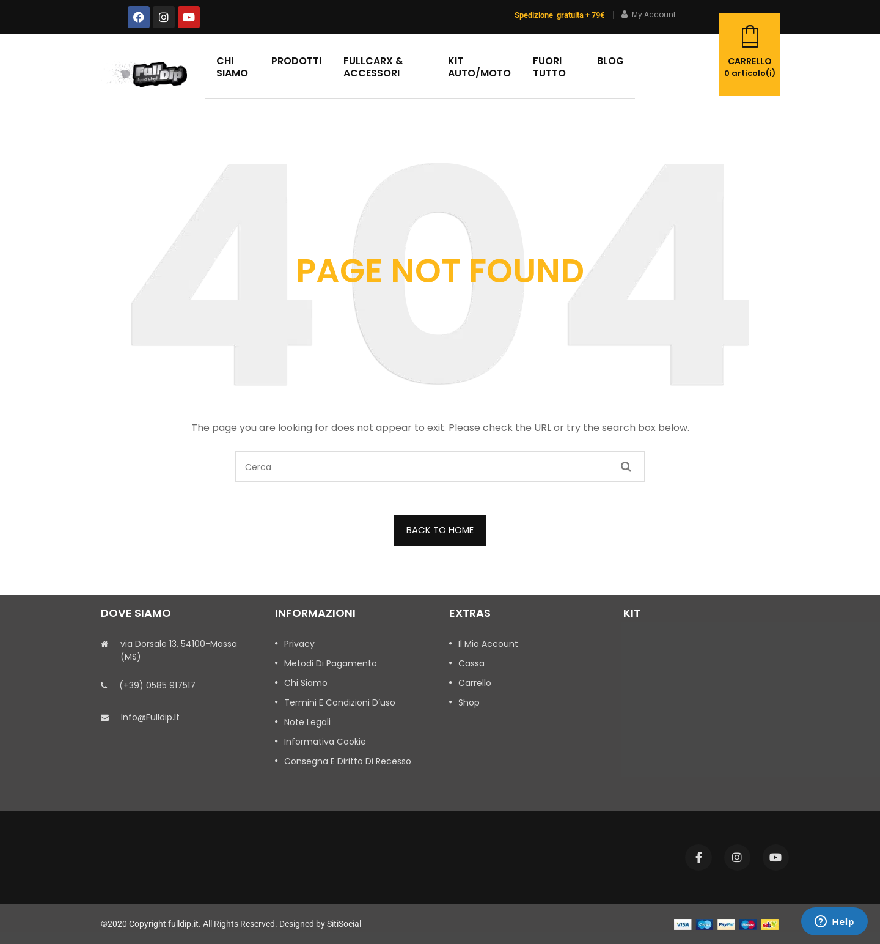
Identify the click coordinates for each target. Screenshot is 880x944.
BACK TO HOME (440, 529)
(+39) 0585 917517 (157, 685)
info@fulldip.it (150, 717)
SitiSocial (344, 924)
